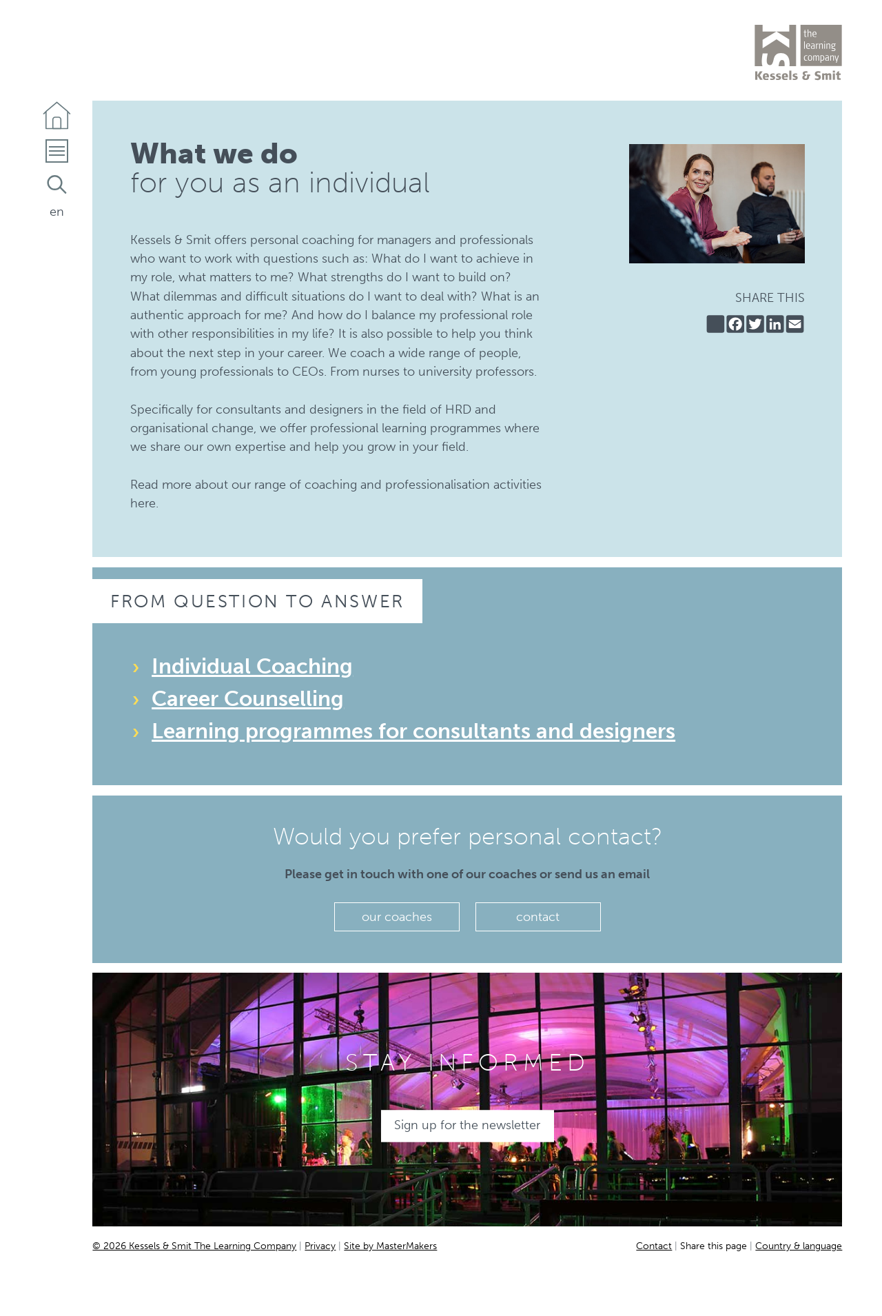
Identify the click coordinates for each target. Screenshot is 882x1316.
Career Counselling (248, 698)
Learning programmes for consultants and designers (413, 731)
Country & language (798, 1246)
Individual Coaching (252, 666)
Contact (654, 1246)
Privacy (320, 1246)
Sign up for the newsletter (467, 1125)
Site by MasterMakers (390, 1246)
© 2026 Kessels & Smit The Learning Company (194, 1246)
